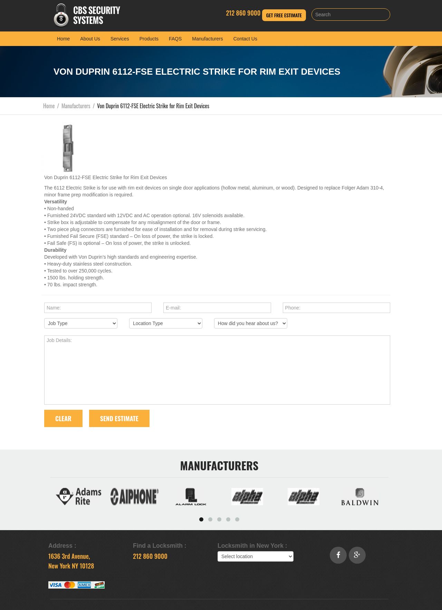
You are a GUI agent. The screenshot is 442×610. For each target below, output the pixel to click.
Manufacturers (207, 38)
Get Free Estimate (284, 15)
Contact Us (245, 38)
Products (149, 38)
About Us (90, 38)
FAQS (175, 38)
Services (119, 38)
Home (63, 38)
